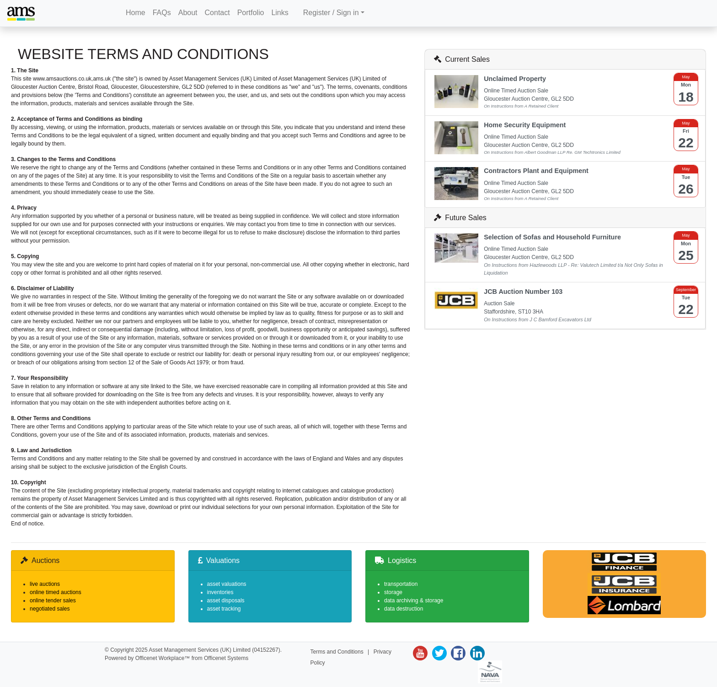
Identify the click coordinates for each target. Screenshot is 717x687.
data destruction (403, 609)
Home (135, 12)
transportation (400, 584)
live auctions (45, 584)
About (188, 12)
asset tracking (224, 609)
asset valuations (226, 584)
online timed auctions (55, 592)
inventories (220, 592)
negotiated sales (50, 609)
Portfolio (250, 12)
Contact (217, 12)
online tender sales (53, 600)
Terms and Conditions (337, 652)
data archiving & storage (413, 600)
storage (393, 592)
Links (279, 12)
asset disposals (226, 600)
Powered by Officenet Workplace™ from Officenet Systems (176, 658)
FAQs (162, 12)
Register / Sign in (331, 12)
